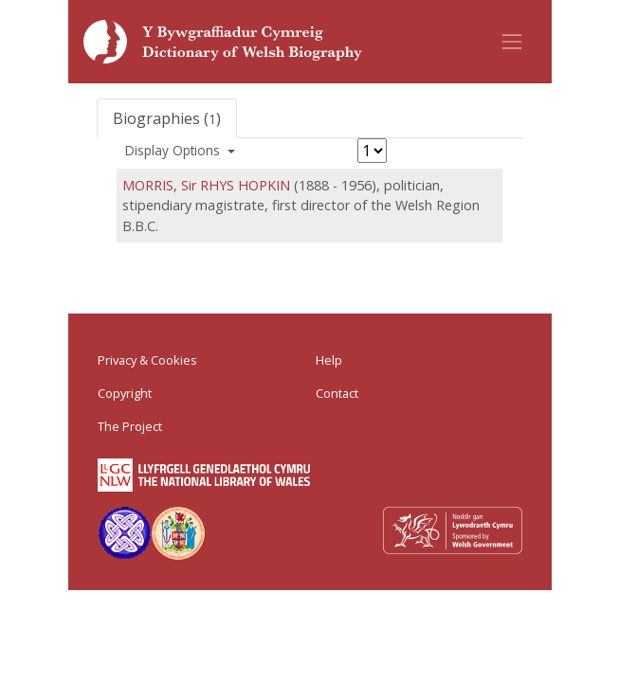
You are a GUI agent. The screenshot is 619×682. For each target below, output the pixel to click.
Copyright (125, 393)
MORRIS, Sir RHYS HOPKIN (206, 185)
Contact (337, 393)
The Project (130, 426)
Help (329, 359)
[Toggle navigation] (512, 42)
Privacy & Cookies (147, 359)
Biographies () (167, 118)
